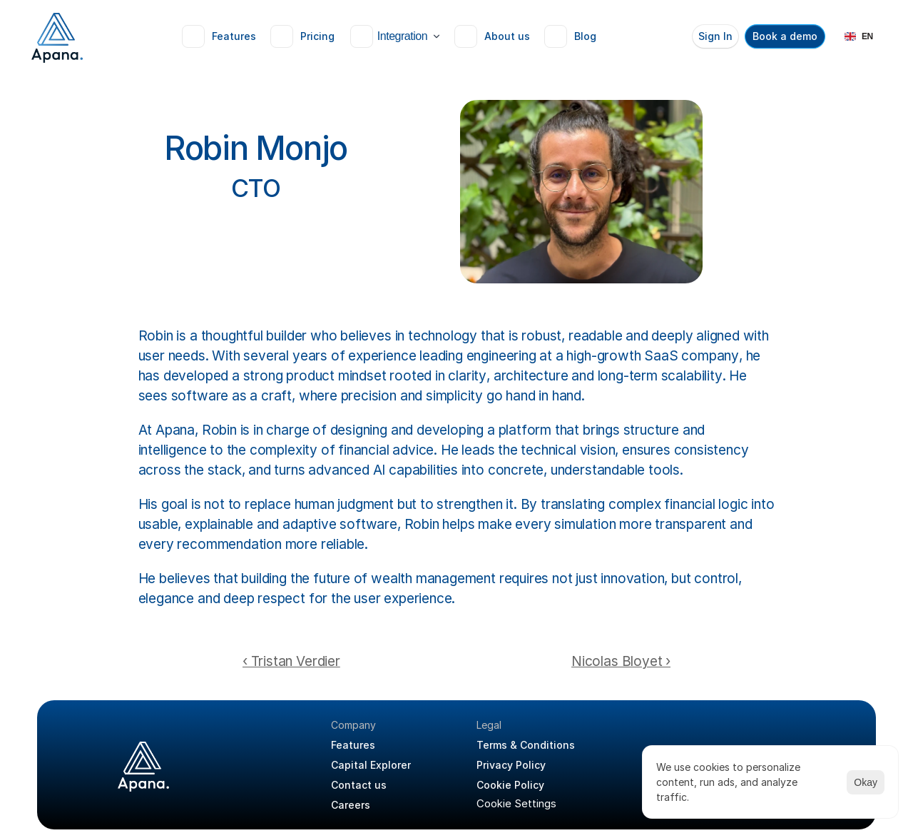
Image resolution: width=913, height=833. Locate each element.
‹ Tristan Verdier (291, 661)
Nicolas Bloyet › (620, 661)
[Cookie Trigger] (516, 803)
